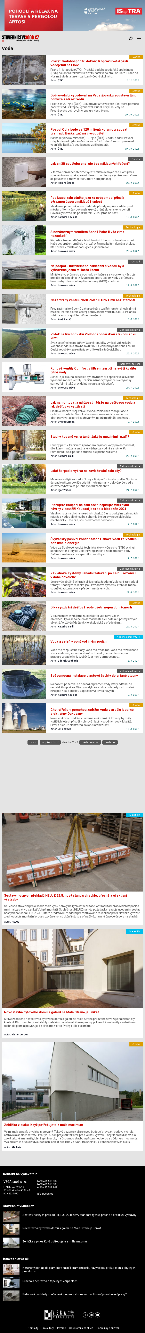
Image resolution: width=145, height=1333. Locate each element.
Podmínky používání (108, 1328)
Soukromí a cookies (81, 1328)
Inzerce (61, 1328)
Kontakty (33, 1328)
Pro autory (48, 1328)
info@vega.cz (45, 1193)
